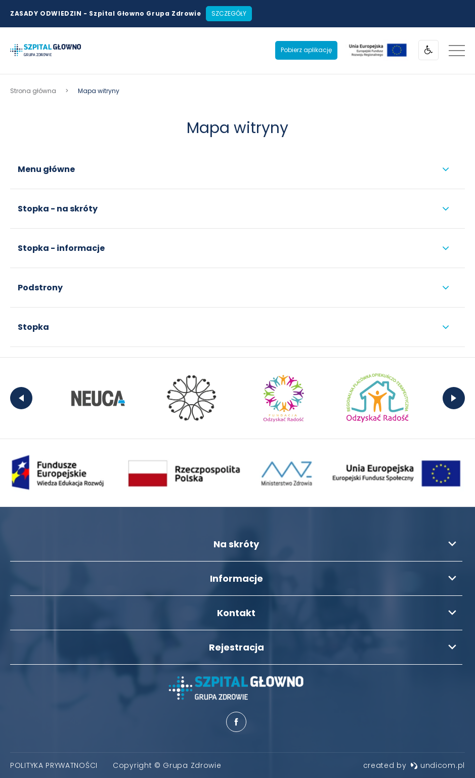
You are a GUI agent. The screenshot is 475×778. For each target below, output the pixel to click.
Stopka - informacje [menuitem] (61, 248)
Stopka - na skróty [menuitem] (58, 208)
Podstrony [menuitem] (40, 287)
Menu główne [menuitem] (46, 169)
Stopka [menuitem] (33, 327)
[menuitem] (54, 765)
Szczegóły (228, 13)
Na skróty (236, 544)
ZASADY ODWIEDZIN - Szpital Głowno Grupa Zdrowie (105, 13)
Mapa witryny (237, 128)
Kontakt (236, 613)
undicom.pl (437, 765)
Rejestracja (236, 647)
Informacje (236, 578)
